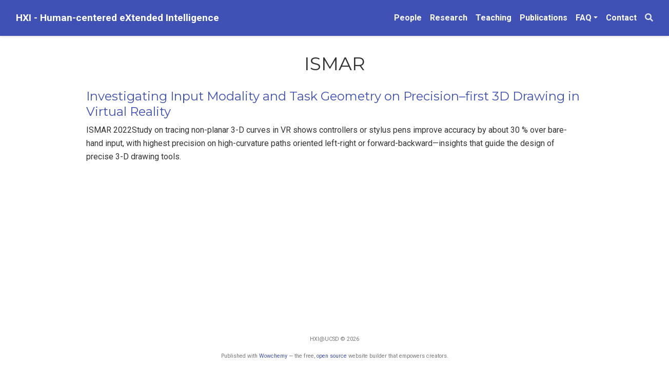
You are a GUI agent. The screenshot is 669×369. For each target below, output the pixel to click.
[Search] (649, 18)
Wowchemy (273, 356)
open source (332, 356)
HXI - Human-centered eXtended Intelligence (117, 18)
